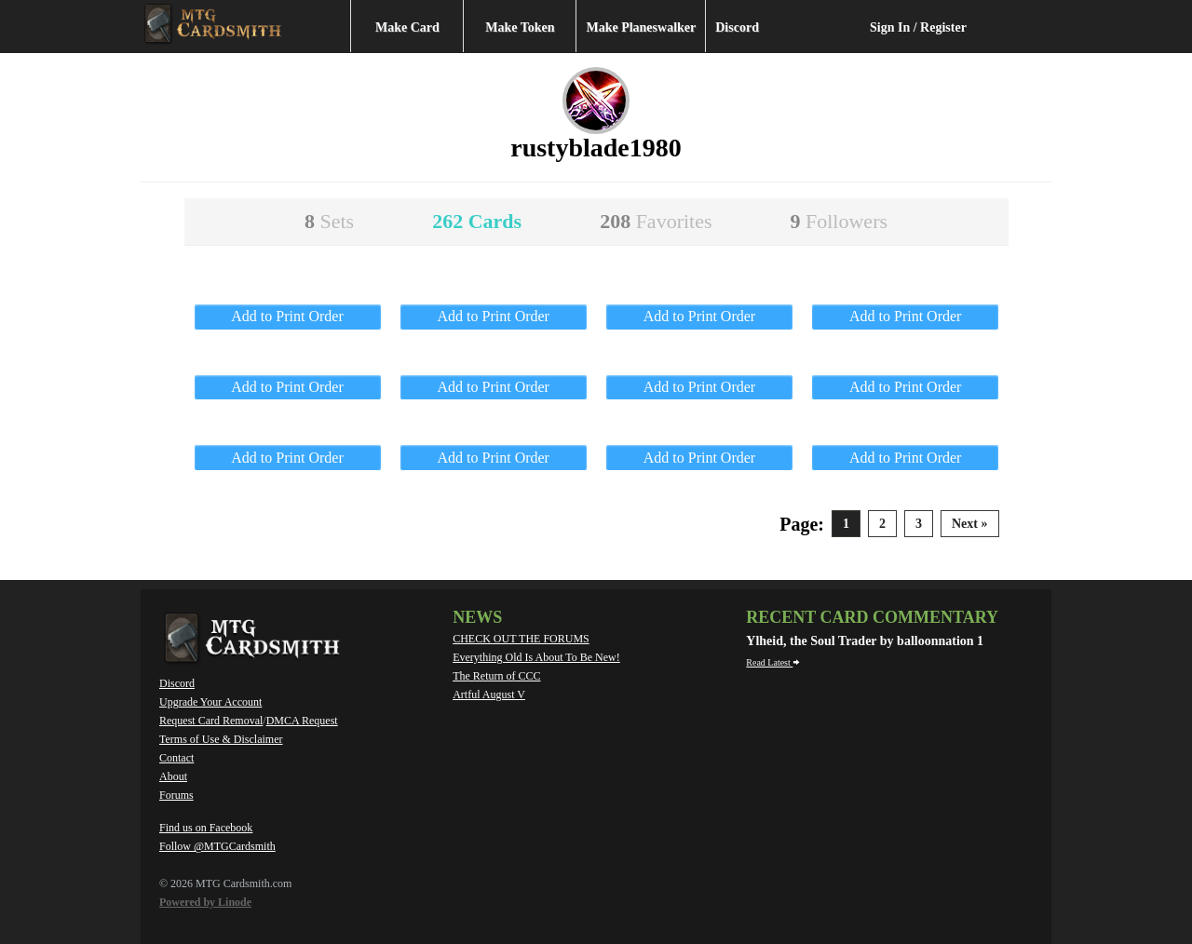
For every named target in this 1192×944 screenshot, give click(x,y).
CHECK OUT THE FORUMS (521, 638)
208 (655, 221)
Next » (970, 524)
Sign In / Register (918, 27)
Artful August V (489, 694)
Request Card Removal (211, 720)
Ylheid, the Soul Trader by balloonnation (861, 641)
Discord (737, 27)
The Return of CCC (496, 675)
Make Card (407, 27)
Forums (176, 795)
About (173, 776)
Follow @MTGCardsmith (217, 846)
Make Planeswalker (641, 27)
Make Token (519, 27)
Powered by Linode (205, 902)
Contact (176, 757)
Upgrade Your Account (210, 701)
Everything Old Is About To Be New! (536, 657)
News (477, 617)
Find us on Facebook (205, 827)
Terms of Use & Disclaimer (220, 739)
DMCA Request (302, 720)
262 (477, 221)
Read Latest (773, 662)
